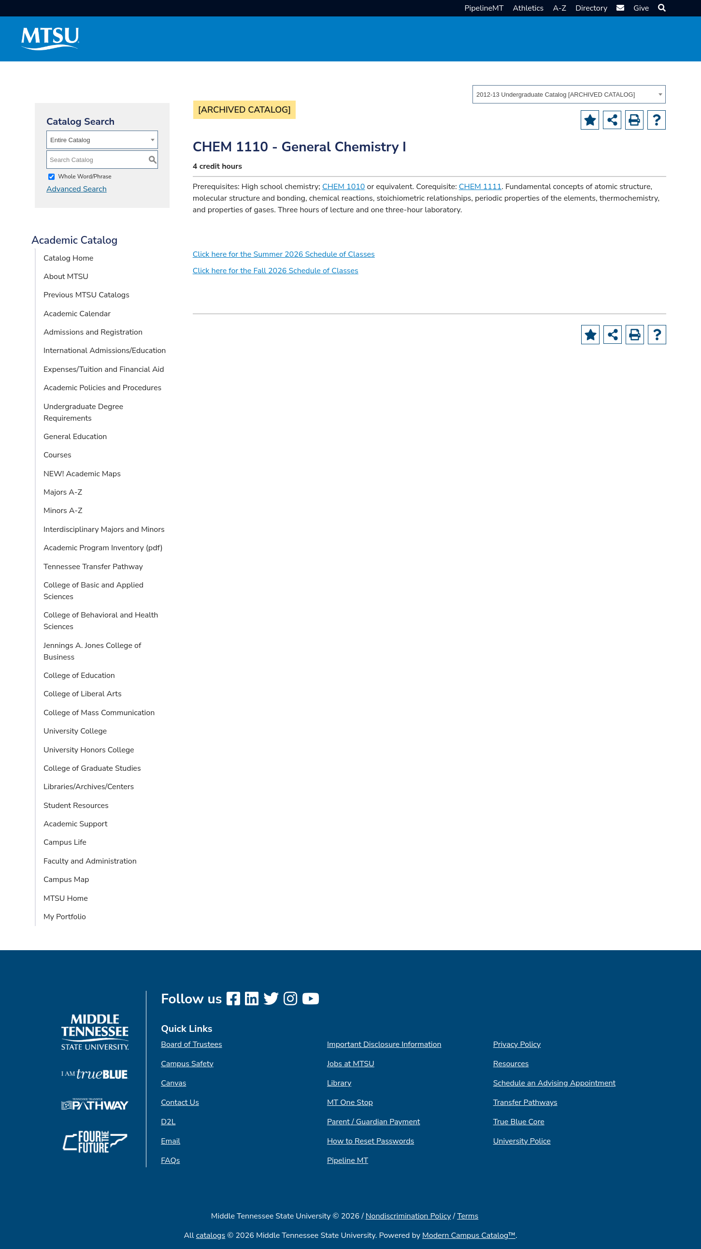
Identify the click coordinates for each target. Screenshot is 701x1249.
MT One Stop (350, 1102)
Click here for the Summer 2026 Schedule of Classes (284, 254)
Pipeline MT (347, 1160)
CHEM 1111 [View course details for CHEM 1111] (480, 186)
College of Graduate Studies (92, 768)
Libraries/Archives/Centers (88, 786)
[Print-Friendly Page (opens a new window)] (634, 120)
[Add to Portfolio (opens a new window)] (590, 120)
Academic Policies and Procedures (102, 387)
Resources (511, 1063)
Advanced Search (76, 189)
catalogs (211, 1235)
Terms (467, 1216)
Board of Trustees (191, 1044)
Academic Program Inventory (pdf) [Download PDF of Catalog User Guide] (103, 548)
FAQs (170, 1160)
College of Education (79, 675)
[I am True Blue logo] (95, 1073)
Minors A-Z (62, 510)
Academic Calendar (77, 314)
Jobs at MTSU (350, 1063)
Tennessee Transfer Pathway (93, 566)
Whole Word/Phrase (85, 176)
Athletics (528, 8)
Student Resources (76, 805)
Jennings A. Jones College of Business (92, 651)
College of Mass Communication (99, 712)
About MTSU (65, 276)
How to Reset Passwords (370, 1141)
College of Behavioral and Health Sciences (100, 621)
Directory (591, 8)
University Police (522, 1141)
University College (75, 731)
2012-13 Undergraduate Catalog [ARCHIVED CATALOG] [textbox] (555, 94)
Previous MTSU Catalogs (86, 295)
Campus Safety (187, 1063)
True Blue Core (518, 1122)
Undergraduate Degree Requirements (83, 412)
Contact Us (180, 1102)
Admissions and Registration (93, 332)
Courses (57, 455)
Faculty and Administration (90, 861)
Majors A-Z (62, 492)
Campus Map (66, 879)
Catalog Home (68, 258)
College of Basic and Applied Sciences (93, 591)
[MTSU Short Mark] (50, 38)
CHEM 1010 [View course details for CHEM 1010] (343, 186)
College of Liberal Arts (82, 694)
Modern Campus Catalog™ (468, 1235)
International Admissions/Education (104, 350)
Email (170, 1141)
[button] (661, 8)
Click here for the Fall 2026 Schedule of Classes (275, 270)
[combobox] (569, 94)
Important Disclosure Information (384, 1044)
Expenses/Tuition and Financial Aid (103, 369)
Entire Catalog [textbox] (70, 140)
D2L (168, 1122)
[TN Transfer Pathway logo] (95, 1103)
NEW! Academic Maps (82, 474)
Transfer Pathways (525, 1102)
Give (641, 8)
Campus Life (64, 842)
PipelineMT (483, 8)
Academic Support (75, 824)
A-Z (559, 8)
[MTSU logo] (95, 1032)
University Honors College (88, 750)
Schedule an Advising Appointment (554, 1083)
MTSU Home (65, 898)
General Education (75, 436)
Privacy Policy (517, 1044)
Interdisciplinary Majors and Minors (104, 529)
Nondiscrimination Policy (408, 1216)
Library (339, 1083)
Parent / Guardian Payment (373, 1122)
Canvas (173, 1083)
